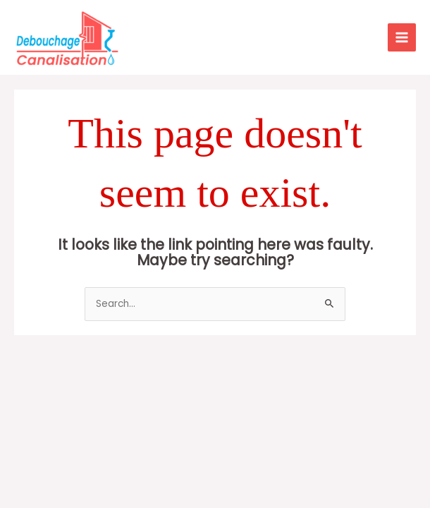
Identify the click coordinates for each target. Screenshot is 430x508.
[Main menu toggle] (402, 37)
